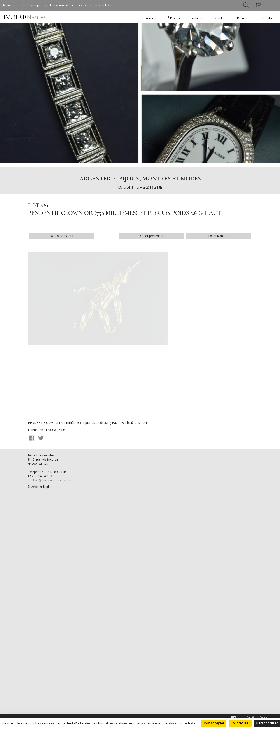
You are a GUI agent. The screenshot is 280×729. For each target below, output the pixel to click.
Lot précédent (151, 236)
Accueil (150, 18)
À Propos (174, 18)
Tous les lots (61, 236)
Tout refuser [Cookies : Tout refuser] (240, 723)
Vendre (220, 18)
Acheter (197, 18)
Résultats (243, 18)
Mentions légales (257, 717)
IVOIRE (25, 17)
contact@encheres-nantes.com (50, 480)
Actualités (268, 18)
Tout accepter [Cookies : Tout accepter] (213, 723)
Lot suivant (218, 236)
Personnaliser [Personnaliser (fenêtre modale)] (267, 723)
